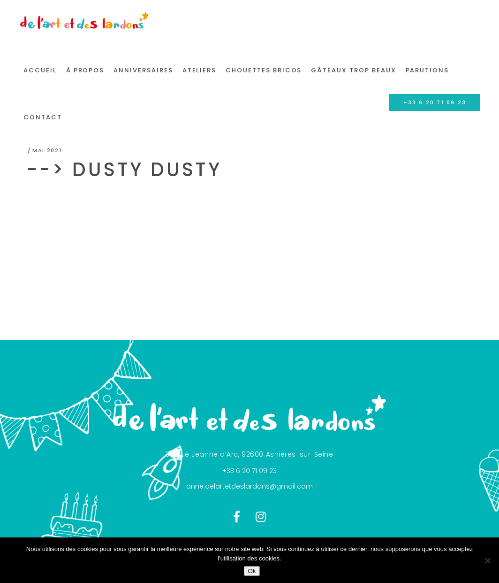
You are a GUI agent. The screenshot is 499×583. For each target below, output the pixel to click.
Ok (252, 571)
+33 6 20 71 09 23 (249, 470)
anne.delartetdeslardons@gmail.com (249, 486)
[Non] (487, 560)
